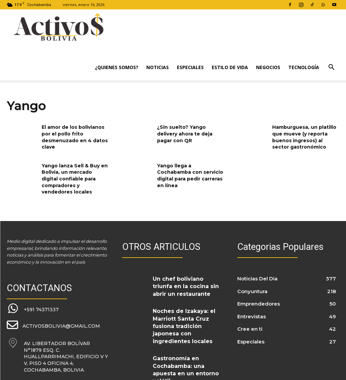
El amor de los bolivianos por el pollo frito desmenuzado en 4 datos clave (75, 137)
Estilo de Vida (230, 67)
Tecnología (303, 67)
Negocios (268, 67)
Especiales (190, 67)
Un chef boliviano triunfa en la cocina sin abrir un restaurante (186, 283)
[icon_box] (32, 308)
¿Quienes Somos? (116, 67)
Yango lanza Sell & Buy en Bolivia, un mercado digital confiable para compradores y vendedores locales (75, 179)
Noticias (157, 67)
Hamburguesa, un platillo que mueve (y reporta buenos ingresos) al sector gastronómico (304, 137)
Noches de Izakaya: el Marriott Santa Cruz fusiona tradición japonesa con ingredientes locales (185, 316)
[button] (331, 68)
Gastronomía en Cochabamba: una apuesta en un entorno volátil (185, 347)
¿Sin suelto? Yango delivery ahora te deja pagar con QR (184, 133)
